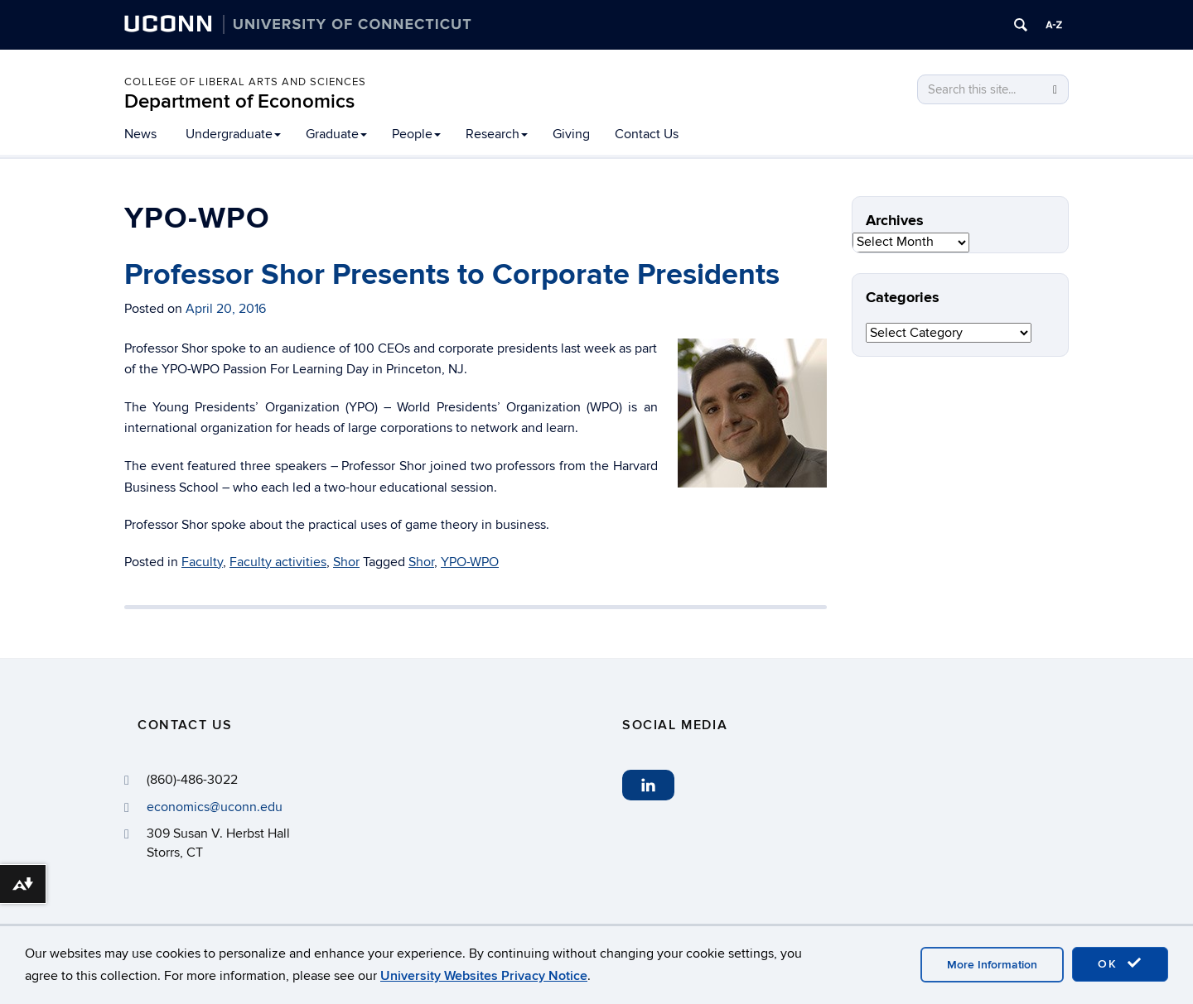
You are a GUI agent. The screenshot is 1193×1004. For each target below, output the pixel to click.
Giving (571, 134)
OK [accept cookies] (1120, 963)
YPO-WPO (470, 562)
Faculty (202, 562)
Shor (346, 562)
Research (497, 134)
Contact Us (647, 134)
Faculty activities (277, 562)
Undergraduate (233, 134)
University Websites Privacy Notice (483, 976)
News (140, 134)
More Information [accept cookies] (992, 965)
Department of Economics (239, 101)
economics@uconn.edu (215, 807)
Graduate (336, 134)
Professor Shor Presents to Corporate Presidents (452, 275)
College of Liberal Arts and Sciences (245, 82)
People (416, 134)
